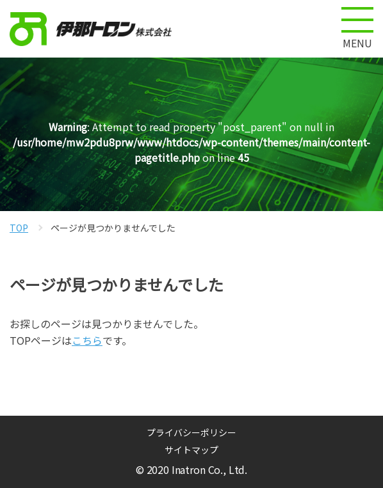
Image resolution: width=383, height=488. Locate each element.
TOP (19, 227)
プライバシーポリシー (191, 432)
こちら (87, 340)
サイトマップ (191, 449)
